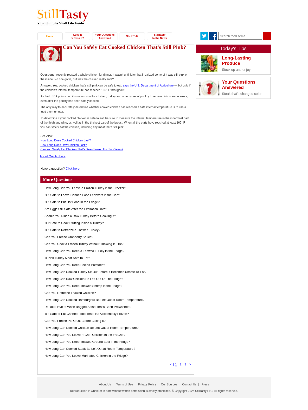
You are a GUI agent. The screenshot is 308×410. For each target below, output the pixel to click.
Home (50, 36)
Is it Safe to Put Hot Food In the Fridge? (72, 202)
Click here (72, 168)
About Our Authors (52, 156)
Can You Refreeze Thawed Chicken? (70, 293)
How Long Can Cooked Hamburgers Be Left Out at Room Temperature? (94, 300)
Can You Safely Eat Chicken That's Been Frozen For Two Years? (81, 149)
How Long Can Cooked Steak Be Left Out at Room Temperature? (90, 348)
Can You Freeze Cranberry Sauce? (69, 237)
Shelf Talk (132, 36)
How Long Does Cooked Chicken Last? (65, 140)
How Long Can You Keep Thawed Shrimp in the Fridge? (83, 286)
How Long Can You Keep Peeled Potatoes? (75, 265)
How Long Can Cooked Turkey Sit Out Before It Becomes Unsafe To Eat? (95, 272)
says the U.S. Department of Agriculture (148, 85)
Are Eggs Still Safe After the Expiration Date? (76, 209)
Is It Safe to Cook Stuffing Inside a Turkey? (74, 223)
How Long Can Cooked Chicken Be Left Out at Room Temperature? (92, 328)
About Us (105, 384)
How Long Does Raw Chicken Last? (63, 145)
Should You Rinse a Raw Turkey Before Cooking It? (80, 216)
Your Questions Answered (105, 36)
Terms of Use (124, 384)
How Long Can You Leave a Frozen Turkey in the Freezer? (85, 188)
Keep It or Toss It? (77, 36)
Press (205, 384)
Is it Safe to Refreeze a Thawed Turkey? (72, 230)
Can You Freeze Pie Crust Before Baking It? (75, 321)
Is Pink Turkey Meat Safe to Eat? (67, 258)
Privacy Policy (147, 384)
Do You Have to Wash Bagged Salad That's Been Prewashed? (88, 307)
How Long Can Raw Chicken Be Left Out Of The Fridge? (84, 279)
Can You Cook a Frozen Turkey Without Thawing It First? (84, 244)
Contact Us (189, 384)
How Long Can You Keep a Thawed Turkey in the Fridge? (84, 251)
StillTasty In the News (159, 36)
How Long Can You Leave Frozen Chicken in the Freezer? (85, 335)
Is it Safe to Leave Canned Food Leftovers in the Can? (82, 195)
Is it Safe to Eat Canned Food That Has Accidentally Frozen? (87, 314)
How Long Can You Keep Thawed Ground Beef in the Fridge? (87, 342)
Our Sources (169, 384)
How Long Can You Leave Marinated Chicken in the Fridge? (86, 355)
